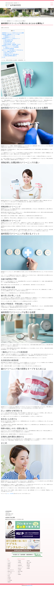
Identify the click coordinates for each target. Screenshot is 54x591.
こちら (8, 493)
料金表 (9, 568)
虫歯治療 (19, 562)
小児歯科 (28, 566)
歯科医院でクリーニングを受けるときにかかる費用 (13, 32)
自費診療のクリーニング (9, 37)
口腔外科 (28, 560)
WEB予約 (11, 493)
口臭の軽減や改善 (7, 41)
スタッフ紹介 (10, 572)
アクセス (9, 574)
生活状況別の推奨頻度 (8, 48)
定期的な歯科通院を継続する (10, 55)
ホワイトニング (20, 566)
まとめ (3, 57)
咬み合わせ (20, 568)
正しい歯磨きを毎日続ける (9, 51)
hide (13, 30)
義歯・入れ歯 (29, 562)
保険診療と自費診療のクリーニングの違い (11, 34)
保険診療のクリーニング (9, 35)
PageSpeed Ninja (29, 585)
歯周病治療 (20, 565)
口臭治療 (19, 569)
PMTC (19, 572)
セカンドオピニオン (11, 569)
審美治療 (28, 563)
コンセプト (9, 562)
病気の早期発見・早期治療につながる (11, 44)
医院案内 (9, 563)
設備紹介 (9, 565)
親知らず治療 (20, 571)
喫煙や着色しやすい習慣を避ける (11, 54)
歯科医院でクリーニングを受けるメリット (11, 38)
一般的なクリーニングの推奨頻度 (11, 47)
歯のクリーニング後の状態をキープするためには (12, 50)
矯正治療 (28, 565)
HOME (9, 560)
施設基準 (9, 581)
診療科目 (9, 566)
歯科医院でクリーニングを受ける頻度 (10, 45)
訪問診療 (28, 568)
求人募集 (9, 578)
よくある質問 (10, 580)
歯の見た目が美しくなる (9, 42)
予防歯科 (19, 560)
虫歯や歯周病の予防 (8, 40)
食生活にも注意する (8, 52)
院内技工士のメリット (11, 571)
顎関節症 (19, 574)
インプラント (20, 563)
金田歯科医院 (13, 5)
